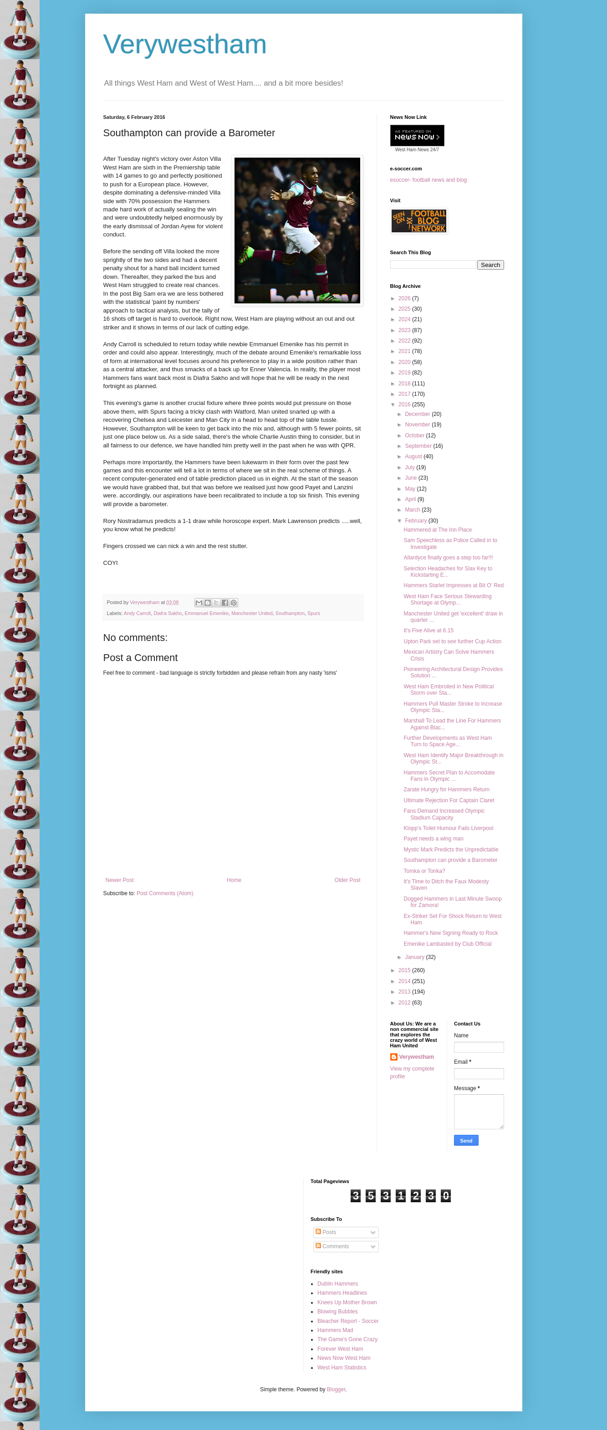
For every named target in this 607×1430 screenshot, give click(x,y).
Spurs (313, 613)
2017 (405, 394)
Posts (326, 1232)
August (414, 456)
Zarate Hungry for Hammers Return (446, 789)
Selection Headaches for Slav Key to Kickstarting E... (447, 571)
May (411, 489)
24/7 (434, 149)
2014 (405, 981)
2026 (405, 298)
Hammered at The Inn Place (437, 530)
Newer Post (120, 880)
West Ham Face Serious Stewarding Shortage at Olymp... (447, 599)
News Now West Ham (343, 1358)
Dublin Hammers (337, 1284)
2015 (405, 970)
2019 (405, 372)
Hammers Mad (335, 1330)
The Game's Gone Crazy (347, 1339)
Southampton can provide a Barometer (450, 860)
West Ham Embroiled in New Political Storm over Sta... (448, 689)
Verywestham (185, 44)
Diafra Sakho (167, 613)
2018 (405, 383)
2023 (405, 330)
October (415, 435)
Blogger (336, 1389)
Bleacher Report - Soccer (348, 1321)
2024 (405, 319)
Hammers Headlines (342, 1293)
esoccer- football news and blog (428, 180)
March (413, 510)
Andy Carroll (137, 613)
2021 (405, 351)
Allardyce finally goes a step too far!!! (448, 557)
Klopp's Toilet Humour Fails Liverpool (448, 828)
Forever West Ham (340, 1349)
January (415, 957)
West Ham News (412, 149)
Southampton (290, 613)
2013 (405, 992)
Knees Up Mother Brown (347, 1302)
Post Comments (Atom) (165, 893)
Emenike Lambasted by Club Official (447, 944)
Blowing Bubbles (337, 1311)
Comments (332, 1246)
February (416, 521)
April (411, 499)
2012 (405, 1002)
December (418, 414)
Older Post (348, 880)
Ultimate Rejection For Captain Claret (448, 800)
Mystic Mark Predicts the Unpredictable (450, 849)
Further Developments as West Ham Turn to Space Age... (447, 741)
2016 (405, 404)
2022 (405, 341)
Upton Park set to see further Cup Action (452, 641)
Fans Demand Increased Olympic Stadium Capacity (444, 814)
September (419, 446)
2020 (405, 362)
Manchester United (252, 613)
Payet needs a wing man (433, 838)
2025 (405, 309)
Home (234, 880)
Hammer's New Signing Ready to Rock (450, 933)
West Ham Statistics (341, 1367)
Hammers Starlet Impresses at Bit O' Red (453, 585)
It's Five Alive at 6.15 (428, 630)
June (411, 478)
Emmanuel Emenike (207, 613)
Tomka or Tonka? (424, 871)
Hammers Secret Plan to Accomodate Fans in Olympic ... (449, 775)
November (418, 424)
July (410, 467)
